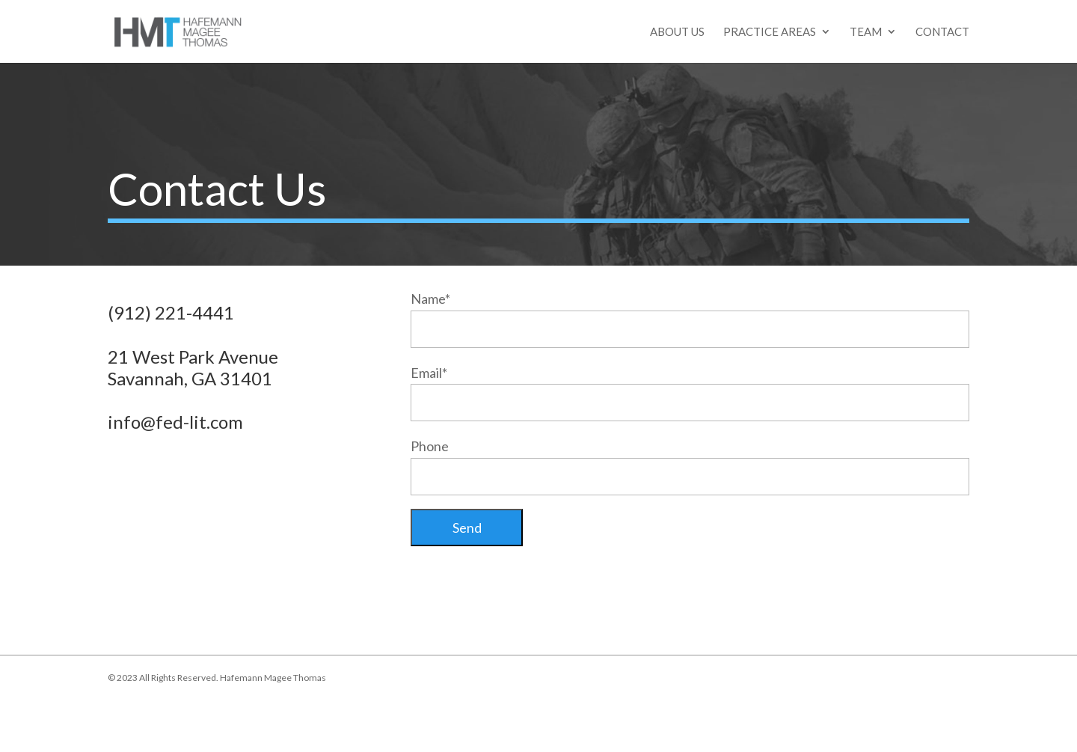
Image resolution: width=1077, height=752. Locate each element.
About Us (677, 32)
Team (866, 32)
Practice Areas (769, 32)
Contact (942, 32)
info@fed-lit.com (175, 421)
